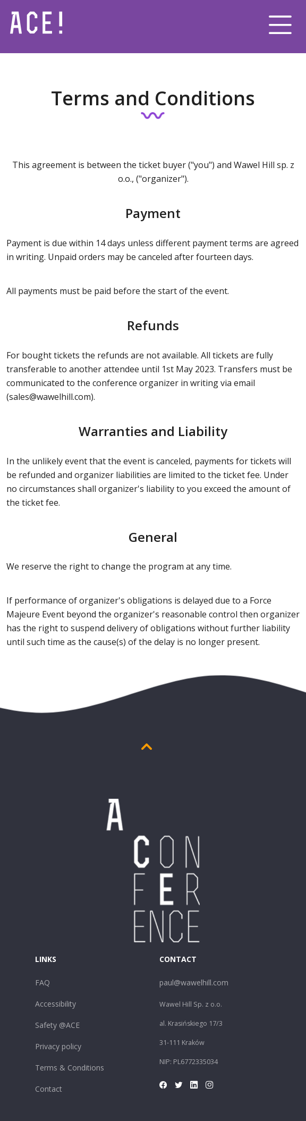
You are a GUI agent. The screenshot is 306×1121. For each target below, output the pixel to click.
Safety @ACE (57, 1025)
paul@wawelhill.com (193, 982)
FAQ (42, 982)
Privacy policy (58, 1046)
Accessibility (55, 1004)
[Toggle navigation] (280, 24)
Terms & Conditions (69, 1068)
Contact (48, 1089)
